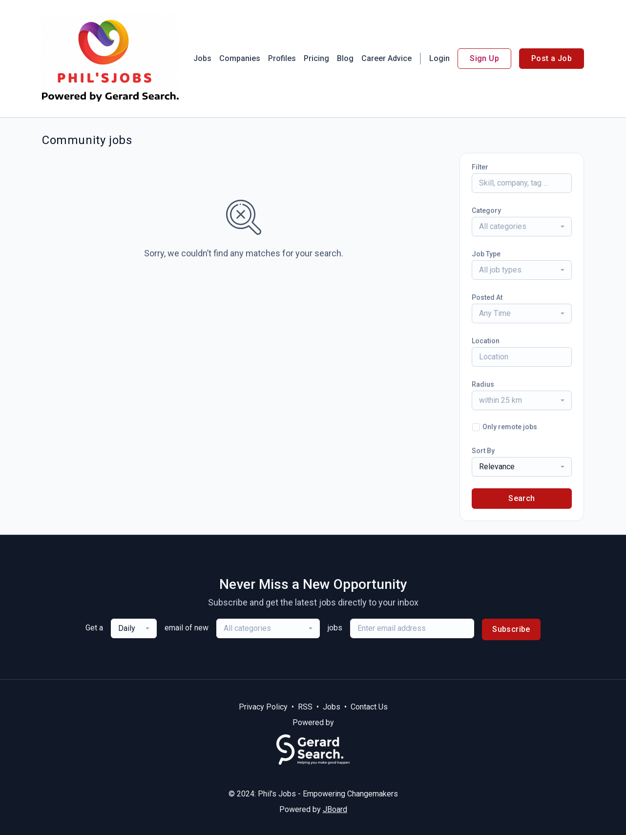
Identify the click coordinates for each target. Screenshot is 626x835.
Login (439, 58)
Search (521, 498)
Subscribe (511, 629)
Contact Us (369, 706)
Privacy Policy (263, 706)
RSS (305, 706)
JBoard (335, 809)
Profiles (282, 58)
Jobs (202, 58)
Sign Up (484, 58)
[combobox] (522, 226)
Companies (239, 58)
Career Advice (386, 58)
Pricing (316, 58)
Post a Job (551, 58)
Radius (483, 384)
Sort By (483, 451)
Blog (345, 58)
